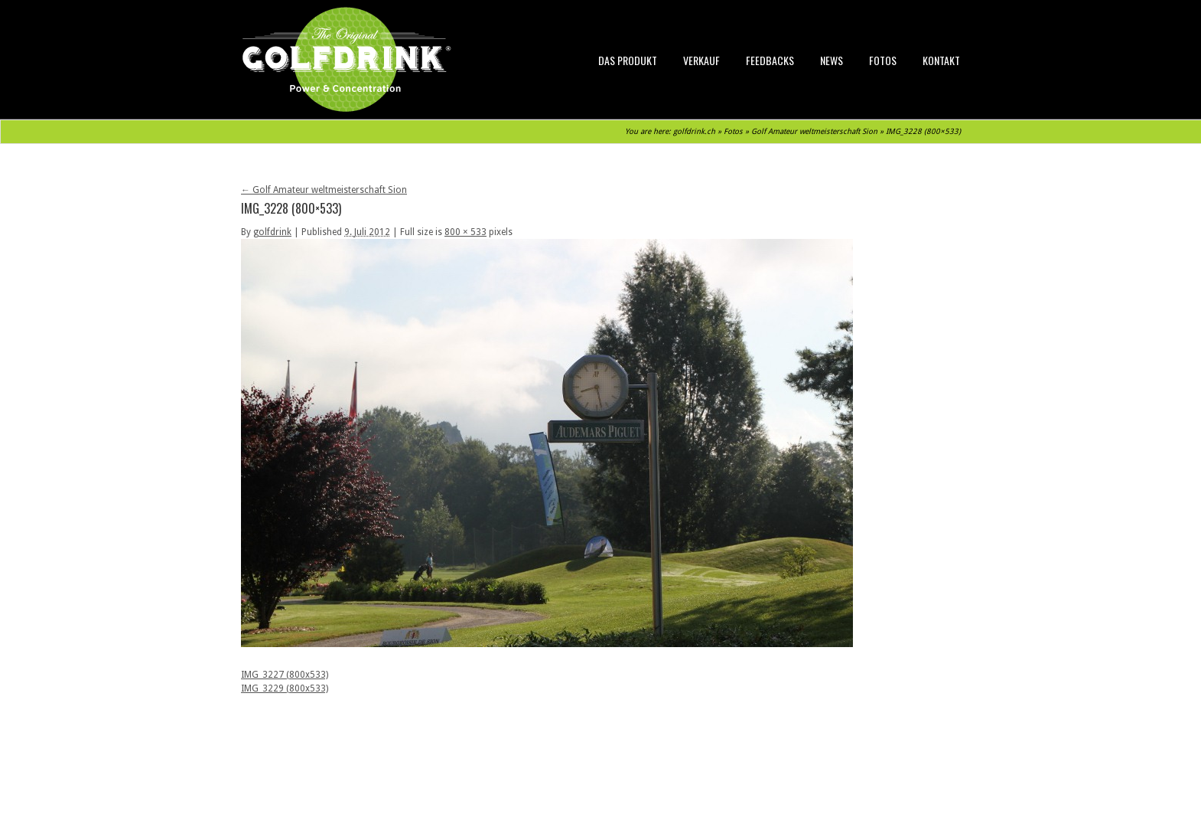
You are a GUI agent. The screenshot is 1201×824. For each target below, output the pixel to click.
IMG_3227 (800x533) (284, 674)
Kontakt (941, 60)
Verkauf (701, 60)
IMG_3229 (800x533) (284, 688)
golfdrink (272, 232)
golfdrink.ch (694, 131)
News (831, 60)
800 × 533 (465, 232)
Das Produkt (627, 60)
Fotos (883, 60)
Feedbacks (770, 60)
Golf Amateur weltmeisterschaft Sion (814, 131)
